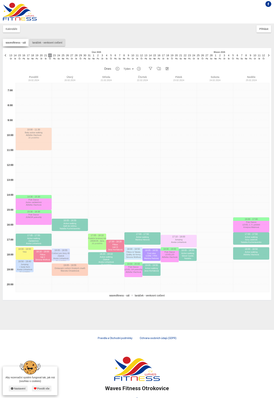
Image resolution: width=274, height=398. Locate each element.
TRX (25, 252)
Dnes (107, 68)
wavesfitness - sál (16, 42)
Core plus (151, 253)
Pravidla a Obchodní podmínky (115, 338)
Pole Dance (33, 200)
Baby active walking (34, 132)
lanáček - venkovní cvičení (47, 42)
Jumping (24, 264)
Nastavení (18, 388)
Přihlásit (263, 28)
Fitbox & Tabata (133, 252)
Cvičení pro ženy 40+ (61, 253)
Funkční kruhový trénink (97, 238)
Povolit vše (42, 388)
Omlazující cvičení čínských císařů (70, 268)
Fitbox (42, 254)
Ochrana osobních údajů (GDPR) (158, 338)
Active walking (33, 238)
